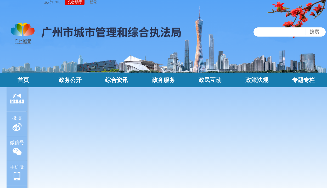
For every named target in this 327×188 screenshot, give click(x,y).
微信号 (17, 148)
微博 (17, 123)
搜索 (314, 31)
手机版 (17, 172)
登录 (93, 2)
